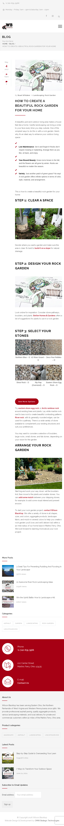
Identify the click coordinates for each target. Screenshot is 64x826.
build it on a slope (42, 248)
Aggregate (9, 735)
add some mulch (26, 497)
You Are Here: (8, 41)
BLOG (6, 37)
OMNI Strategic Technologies (47, 821)
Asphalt (7, 623)
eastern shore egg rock (28, 408)
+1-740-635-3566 (25, 650)
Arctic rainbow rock (50, 408)
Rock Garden (50, 95)
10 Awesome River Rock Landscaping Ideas (34, 582)
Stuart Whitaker (24, 95)
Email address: (8, 795)
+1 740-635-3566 (12, 3)
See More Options (26, 402)
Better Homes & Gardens (44, 316)
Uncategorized (11, 629)
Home (5, 44)
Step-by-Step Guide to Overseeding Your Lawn (36, 753)
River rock (19, 417)
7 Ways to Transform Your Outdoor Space (34, 769)
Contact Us (23, 683)
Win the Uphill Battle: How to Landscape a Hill (35, 597)
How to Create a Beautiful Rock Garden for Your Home (36, 105)
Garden (18, 623)
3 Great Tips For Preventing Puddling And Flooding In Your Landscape (38, 568)
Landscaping (38, 95)
